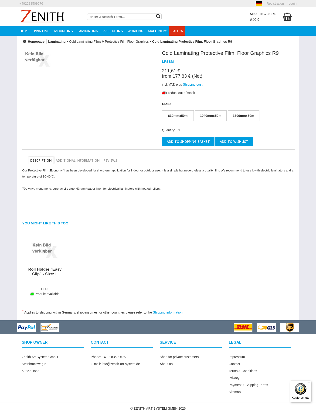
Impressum (237, 357)
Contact (234, 364)
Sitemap (235, 392)
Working (135, 31)
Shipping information (168, 312)
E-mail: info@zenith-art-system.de (115, 364)
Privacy (234, 378)
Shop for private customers (179, 357)
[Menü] (308, 383)
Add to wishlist (234, 141)
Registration (275, 3)
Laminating (88, 31)
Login (292, 3)
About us (166, 364)
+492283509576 (31, 3)
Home (24, 31)
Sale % (177, 31)
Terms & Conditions (243, 371)
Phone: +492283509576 (108, 357)
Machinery (157, 31)
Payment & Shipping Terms (248, 385)
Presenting (113, 31)
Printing (42, 31)
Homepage (33, 41)
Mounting (63, 31)
